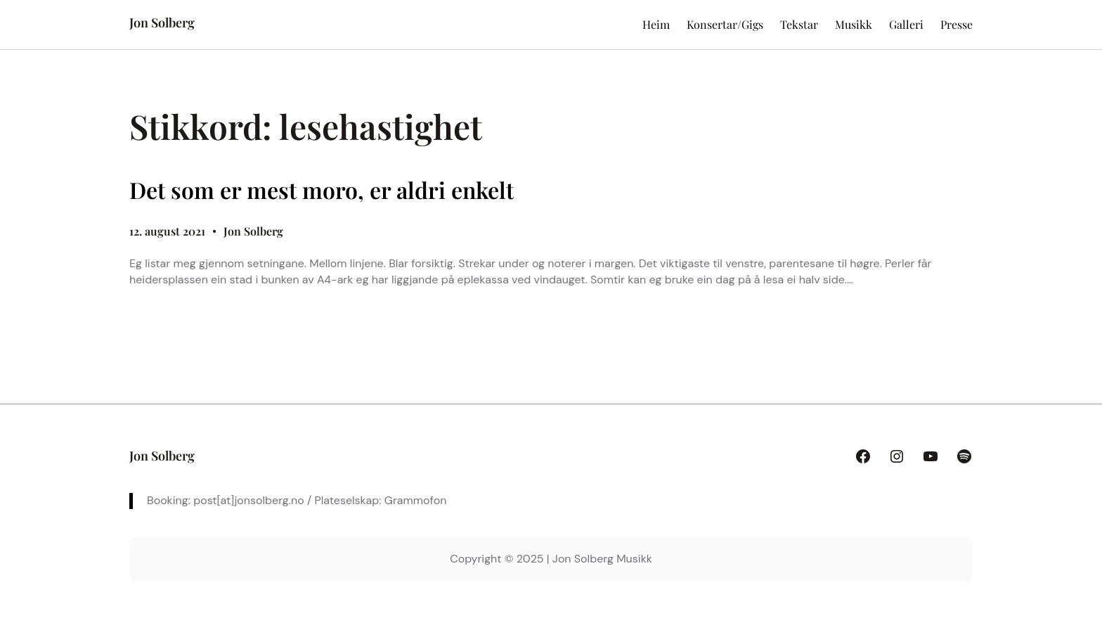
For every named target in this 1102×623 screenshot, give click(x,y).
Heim (656, 24)
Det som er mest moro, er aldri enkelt (321, 190)
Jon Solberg (162, 22)
